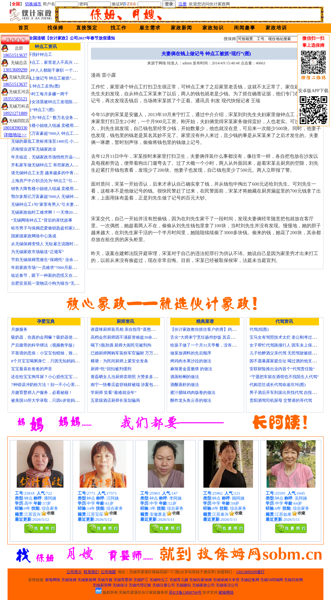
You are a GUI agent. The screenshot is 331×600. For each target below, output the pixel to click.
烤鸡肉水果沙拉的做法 (190, 361)
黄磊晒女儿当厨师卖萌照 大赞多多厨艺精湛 (130, 376)
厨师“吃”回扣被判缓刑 (111, 368)
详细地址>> (15, 135)
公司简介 (74, 572)
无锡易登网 (102, 585)
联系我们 (91, 572)
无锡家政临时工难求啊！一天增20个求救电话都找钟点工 (62, 212)
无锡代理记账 (140, 585)
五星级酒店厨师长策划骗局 (115, 400)
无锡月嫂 (104, 580)
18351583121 (15, 99)
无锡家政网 (86, 580)
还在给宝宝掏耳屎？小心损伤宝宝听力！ (48, 376)
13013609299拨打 (250, 572)
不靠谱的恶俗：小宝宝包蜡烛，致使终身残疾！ (54, 353)
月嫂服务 (19, 329)
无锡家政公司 (203, 585)
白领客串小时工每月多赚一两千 (40, 94)
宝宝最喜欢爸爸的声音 (31, 368)
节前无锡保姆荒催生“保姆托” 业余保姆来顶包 (52, 259)
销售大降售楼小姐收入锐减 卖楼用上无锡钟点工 (54, 188)
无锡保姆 (68, 580)
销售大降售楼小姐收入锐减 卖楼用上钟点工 (50, 125)
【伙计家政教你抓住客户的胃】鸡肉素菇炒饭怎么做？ (219, 329)
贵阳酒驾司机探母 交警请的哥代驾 (281, 400)
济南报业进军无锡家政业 (33, 149)
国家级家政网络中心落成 (33, 236)
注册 (182, 4)
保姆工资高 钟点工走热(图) (35, 86)
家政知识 (213, 27)
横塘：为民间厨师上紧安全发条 (119, 361)
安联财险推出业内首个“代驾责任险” (282, 368)
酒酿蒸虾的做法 (184, 384)
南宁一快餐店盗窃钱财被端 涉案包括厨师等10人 (134, 384)
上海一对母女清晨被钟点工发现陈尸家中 (48, 101)
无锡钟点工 (158, 580)
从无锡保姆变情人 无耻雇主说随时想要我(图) (52, 243)
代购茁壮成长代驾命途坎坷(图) (278, 384)
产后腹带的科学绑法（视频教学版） (44, 345)
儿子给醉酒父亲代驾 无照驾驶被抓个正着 (287, 353)
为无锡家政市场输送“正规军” (37, 251)
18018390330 (15, 128)
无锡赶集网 (249, 580)
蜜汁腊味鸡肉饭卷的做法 (192, 392)
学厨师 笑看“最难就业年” (113, 392)
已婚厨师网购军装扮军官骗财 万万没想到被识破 (134, 353)
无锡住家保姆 (200, 580)
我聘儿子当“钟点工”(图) (32, 109)
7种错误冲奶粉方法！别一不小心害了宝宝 (49, 384)
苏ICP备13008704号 (185, 592)
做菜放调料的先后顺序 (190, 353)
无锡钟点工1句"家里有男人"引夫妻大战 (46, 204)
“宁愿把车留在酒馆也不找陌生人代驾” (284, 376)
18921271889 (15, 113)
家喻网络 (52, 580)
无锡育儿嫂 (178, 580)
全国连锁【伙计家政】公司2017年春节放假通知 (72, 38)
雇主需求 (150, 27)
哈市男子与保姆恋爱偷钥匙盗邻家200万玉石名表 (55, 228)
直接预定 (87, 27)
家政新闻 (181, 27)
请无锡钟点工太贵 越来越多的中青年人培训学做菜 (56, 172)
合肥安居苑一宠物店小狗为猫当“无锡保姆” (50, 283)
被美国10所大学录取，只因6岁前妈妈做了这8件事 (56, 400)
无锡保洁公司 (227, 585)
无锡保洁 (120, 585)
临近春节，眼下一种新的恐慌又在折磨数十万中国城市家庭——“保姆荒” (76, 275)
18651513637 (15, 55)
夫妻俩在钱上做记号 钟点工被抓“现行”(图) (49, 78)
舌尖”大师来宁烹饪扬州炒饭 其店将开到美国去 (212, 337)
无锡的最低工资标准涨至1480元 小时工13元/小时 (55, 141)
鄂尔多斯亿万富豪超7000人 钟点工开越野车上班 (54, 133)
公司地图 (108, 572)
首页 (23, 27)
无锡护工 (140, 580)
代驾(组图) (259, 329)
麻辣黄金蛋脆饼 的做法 (191, 368)
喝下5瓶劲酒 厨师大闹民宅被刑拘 (121, 345)
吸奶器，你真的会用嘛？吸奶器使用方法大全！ (54, 337)
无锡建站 (183, 585)
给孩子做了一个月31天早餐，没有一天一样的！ (213, 345)
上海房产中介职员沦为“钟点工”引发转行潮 (50, 180)
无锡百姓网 (293, 580)
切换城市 (33, 4)
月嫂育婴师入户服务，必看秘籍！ (42, 392)
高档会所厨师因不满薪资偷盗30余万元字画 (130, 337)
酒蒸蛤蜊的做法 (184, 376)
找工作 (119, 27)
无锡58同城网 (271, 580)
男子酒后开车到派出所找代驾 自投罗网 (285, 392)
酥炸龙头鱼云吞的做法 (190, 400)
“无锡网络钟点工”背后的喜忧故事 (41, 220)
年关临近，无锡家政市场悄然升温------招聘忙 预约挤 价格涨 (65, 157)
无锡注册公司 (163, 585)
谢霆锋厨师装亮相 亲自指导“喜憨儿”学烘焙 (130, 329)
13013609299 (15, 70)
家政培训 (276, 27)
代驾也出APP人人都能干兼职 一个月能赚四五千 (54, 70)
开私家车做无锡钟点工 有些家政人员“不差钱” (52, 165)
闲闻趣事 (245, 27)
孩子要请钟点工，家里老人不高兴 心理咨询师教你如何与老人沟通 (71, 62)
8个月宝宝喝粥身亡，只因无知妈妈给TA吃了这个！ (58, 361)
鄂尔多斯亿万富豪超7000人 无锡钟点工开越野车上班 (58, 196)
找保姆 (55, 27)
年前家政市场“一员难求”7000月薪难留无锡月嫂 (54, 267)
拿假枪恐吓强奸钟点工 (31, 54)
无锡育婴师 (122, 580)
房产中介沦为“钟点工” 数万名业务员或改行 (50, 117)
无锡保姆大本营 (226, 580)
